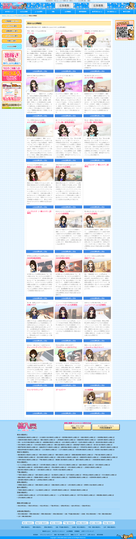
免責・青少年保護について (61, 534)
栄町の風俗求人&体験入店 (42, 475)
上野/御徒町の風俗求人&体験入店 (66, 440)
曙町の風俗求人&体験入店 (63, 455)
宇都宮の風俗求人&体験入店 (26, 490)
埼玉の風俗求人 (56, 523)
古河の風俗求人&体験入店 (25, 497)
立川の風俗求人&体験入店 (49, 449)
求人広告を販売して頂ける (106, 427)
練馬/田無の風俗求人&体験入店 (69, 447)
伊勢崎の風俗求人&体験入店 (26, 485)
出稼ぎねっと (112, 11)
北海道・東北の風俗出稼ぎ (88, 514)
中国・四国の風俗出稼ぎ (105, 514)
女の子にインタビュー (58, 531)
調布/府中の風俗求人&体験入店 (109, 447)
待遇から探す (11, 41)
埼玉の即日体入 (44, 505)
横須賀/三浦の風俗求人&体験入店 (65, 459)
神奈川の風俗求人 (42, 523)
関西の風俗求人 (37, 527)
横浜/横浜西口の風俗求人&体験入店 (28, 455)
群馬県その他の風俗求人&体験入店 (94, 485)
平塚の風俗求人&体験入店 (46, 459)
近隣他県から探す (12, 31)
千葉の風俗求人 (69, 523)
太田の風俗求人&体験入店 (75, 485)
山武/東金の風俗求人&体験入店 (45, 480)
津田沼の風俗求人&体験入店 (59, 477)
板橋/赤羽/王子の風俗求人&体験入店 (49, 447)
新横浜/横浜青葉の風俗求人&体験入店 (82, 455)
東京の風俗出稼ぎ (23, 514)
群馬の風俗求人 (82, 523)
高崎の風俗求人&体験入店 (42, 485)
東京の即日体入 (22, 505)
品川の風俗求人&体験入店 (69, 442)
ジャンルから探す (12, 36)
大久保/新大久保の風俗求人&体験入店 (49, 437)
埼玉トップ (9, 11)
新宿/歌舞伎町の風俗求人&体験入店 (28, 437)
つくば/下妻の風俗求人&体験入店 (66, 495)
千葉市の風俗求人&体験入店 (26, 475)
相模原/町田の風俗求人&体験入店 (89, 457)
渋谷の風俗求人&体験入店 (25, 444)
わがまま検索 (23, 11)
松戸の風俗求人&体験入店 (74, 475)
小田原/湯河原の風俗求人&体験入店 (102, 459)
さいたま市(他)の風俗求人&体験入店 (28, 465)
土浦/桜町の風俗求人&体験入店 (26, 495)
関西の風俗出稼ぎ (46, 514)
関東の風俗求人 (25, 527)
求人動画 (126, 11)
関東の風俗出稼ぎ (34, 514)
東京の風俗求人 (28, 523)
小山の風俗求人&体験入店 (42, 490)
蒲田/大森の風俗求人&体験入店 (63, 444)
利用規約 (35, 534)
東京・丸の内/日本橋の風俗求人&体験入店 (29, 442)
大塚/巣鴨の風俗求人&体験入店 (105, 437)
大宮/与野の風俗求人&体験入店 (48, 465)
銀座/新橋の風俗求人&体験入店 (51, 442)
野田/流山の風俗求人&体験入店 (91, 475)
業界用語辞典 (82, 11)
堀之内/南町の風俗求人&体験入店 (46, 457)
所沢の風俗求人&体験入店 (103, 465)
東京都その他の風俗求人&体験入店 (104, 449)
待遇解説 (77, 531)
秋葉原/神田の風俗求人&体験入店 (86, 440)
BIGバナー (83, 534)
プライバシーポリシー (46, 534)
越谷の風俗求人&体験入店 (86, 465)
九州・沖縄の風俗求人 (109, 527)
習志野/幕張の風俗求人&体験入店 (78, 477)
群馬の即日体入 (65, 505)
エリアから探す (12, 26)
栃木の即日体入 (76, 505)
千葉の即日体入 (55, 505)
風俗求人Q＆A (46, 531)
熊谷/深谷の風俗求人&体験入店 (26, 469)
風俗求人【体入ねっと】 (8, 15)
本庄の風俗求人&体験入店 (75, 467)
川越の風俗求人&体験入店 (25, 467)
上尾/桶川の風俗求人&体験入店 (92, 467)
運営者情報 (100, 534)
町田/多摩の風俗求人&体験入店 (84, 449)
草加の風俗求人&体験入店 (59, 467)
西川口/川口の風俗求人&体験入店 (68, 465)
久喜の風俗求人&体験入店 (44, 469)
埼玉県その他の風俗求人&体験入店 (63, 469)
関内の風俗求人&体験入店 (46, 455)
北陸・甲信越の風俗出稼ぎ (72, 514)
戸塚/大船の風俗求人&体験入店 (103, 455)
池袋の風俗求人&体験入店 (88, 437)
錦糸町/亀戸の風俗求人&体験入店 (83, 444)
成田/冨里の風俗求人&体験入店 (26, 480)
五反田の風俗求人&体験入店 (86, 442)
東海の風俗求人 (48, 527)
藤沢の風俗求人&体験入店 (83, 459)
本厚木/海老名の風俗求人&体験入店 (28, 459)
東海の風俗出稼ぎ (58, 514)
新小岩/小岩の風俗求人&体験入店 (103, 444)
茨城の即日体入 (86, 505)
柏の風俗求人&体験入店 (58, 475)
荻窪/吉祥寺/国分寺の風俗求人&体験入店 (29, 449)
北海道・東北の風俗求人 (78, 527)
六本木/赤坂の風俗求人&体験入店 (43, 444)
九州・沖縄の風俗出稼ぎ (24, 516)
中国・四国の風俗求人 (94, 527)
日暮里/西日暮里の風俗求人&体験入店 (28, 440)
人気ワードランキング (87, 531)
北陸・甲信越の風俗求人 (62, 527)
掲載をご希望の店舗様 (77, 427)
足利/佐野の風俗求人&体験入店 (60, 490)
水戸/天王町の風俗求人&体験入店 (46, 495)
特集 (53, 11)
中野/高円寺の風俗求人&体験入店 (89, 447)
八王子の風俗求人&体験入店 (66, 449)
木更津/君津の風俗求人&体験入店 (99, 477)
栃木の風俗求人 (95, 523)
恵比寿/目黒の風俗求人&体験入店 (105, 442)
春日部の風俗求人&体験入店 (42, 467)
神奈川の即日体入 (33, 505)
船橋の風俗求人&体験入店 (25, 477)
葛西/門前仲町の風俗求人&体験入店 (28, 447)
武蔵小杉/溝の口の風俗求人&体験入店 (67, 457)
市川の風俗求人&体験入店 (109, 475)
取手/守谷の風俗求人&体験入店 (86, 495)
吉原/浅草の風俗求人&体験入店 (106, 440)
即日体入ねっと (97, 11)
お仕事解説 (68, 11)
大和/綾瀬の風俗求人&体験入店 (108, 457)
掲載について (74, 534)
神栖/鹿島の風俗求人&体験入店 (105, 495)
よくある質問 (38, 11)
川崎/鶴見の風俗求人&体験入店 (26, 457)
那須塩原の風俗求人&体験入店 (79, 490)
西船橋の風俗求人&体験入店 (42, 477)
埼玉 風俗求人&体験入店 (22, 15)
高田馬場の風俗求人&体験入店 (70, 437)
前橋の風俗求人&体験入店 (59, 485)
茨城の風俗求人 (109, 523)
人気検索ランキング (12, 21)
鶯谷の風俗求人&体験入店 (48, 440)
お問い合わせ (91, 534)
